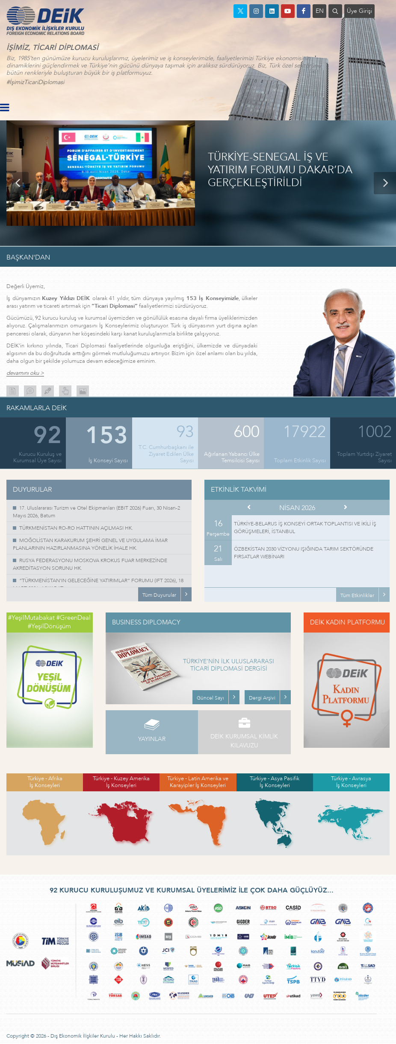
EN (320, 11)
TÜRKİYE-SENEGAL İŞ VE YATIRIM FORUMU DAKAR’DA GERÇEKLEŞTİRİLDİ (280, 170)
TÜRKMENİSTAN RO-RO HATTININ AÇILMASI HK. (76, 528)
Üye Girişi (359, 11)
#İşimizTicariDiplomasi (35, 82)
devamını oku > (25, 373)
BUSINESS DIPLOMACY (146, 622)
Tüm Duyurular (159, 595)
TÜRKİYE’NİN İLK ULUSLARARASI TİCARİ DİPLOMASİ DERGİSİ (228, 665)
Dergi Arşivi (262, 697)
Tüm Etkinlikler (357, 595)
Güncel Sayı (210, 697)
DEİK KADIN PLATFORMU (347, 622)
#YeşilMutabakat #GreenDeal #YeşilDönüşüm (49, 621)
